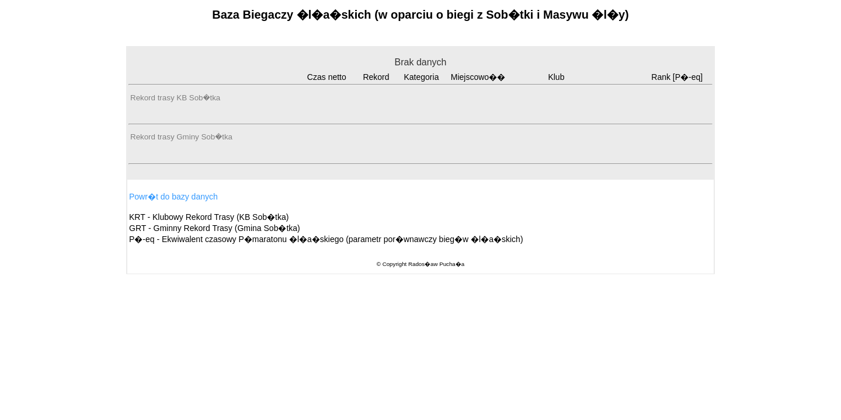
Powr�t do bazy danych (173, 196)
